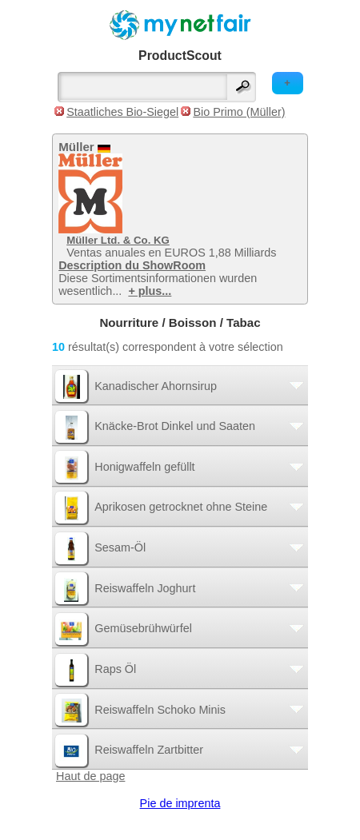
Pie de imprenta (180, 803)
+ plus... (149, 291)
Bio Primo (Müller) (239, 111)
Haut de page (90, 776)
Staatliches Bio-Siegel (122, 111)
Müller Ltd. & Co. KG (118, 240)
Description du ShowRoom (132, 265)
